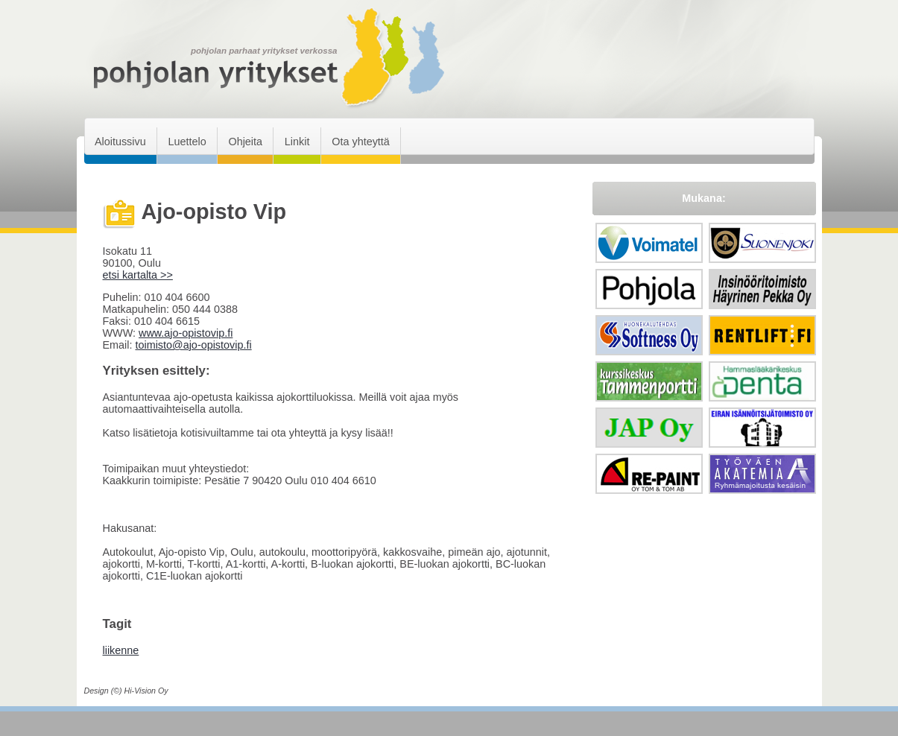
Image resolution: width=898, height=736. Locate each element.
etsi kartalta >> (138, 275)
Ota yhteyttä (361, 141)
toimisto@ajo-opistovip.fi (193, 345)
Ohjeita (245, 141)
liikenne (121, 650)
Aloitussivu (120, 141)
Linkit (297, 141)
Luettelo (187, 141)
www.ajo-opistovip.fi (186, 333)
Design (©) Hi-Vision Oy (126, 690)
